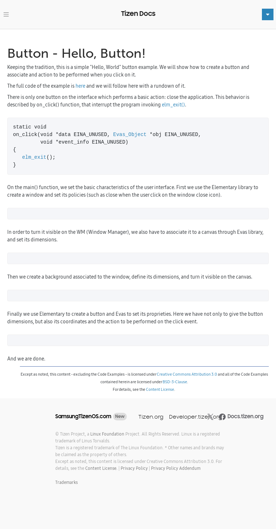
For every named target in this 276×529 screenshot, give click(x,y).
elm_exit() (173, 104)
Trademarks (66, 482)
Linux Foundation (107, 434)
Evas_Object (129, 134)
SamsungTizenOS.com (83, 416)
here (80, 85)
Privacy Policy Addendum (175, 468)
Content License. (101, 468)
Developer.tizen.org (195, 416)
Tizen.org (150, 416)
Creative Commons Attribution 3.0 (187, 374)
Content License (160, 389)
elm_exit (34, 157)
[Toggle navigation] (6, 14)
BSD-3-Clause (175, 382)
